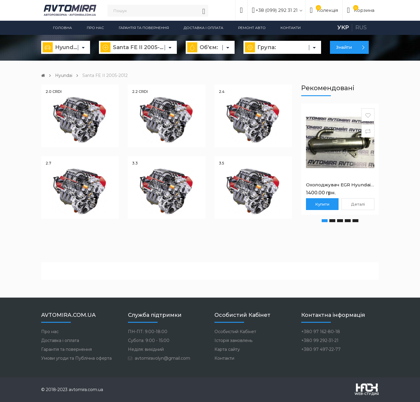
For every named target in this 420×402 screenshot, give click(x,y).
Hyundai (63, 75)
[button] (325, 220)
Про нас (95, 27)
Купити (322, 203)
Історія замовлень (233, 340)
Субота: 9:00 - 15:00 (148, 340)
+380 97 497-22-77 (321, 349)
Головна (62, 27)
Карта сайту (227, 349)
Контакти (290, 27)
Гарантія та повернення (144, 27)
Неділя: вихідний (146, 349)
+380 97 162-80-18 (320, 331)
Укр (343, 27)
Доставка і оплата (203, 27)
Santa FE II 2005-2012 (105, 75)
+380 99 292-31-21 (320, 340)
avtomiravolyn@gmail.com (159, 358)
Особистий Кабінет (235, 331)
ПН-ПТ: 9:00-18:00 (147, 331)
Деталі (358, 203)
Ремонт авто (252, 27)
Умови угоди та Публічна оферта (76, 358)
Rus (361, 27)
